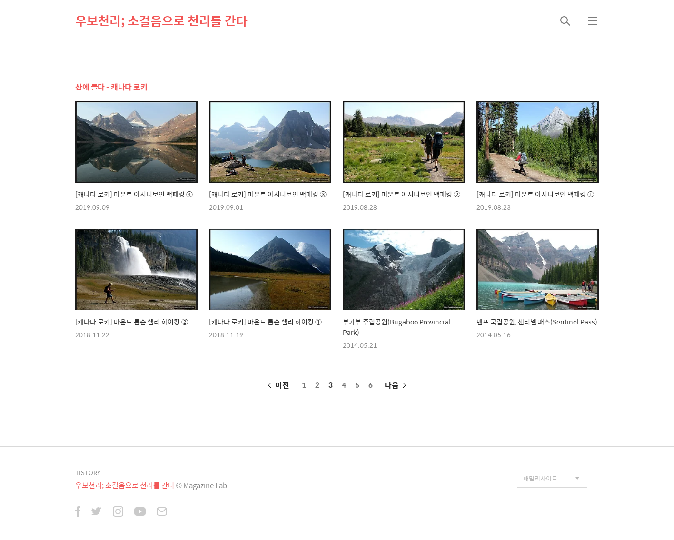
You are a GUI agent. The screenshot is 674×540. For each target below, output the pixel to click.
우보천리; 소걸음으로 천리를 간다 (161, 20)
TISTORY (87, 473)
